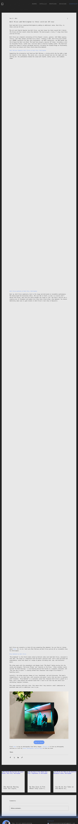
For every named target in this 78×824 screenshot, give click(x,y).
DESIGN (63, 3)
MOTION (53, 3)
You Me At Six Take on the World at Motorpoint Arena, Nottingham (64, 787)
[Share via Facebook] (10, 757)
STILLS (43, 3)
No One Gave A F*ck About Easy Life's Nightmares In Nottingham (37, 787)
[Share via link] (22, 757)
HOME (34, 3)
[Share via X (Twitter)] (14, 757)
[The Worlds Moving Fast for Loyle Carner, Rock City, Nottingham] (13, 777)
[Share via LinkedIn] (18, 757)
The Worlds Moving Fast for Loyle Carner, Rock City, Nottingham (11, 787)
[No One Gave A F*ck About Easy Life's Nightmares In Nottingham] (39, 777)
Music (11, 752)
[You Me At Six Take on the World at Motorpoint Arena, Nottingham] (64, 777)
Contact (51, 821)
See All (74, 768)
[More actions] (67, 18)
